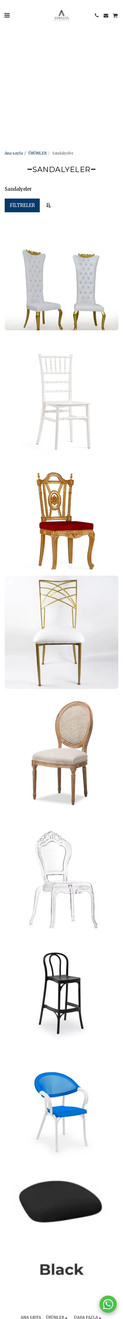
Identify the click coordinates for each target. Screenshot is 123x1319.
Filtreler (22, 205)
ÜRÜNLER (37, 153)
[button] (7, 15)
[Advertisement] (58, 58)
